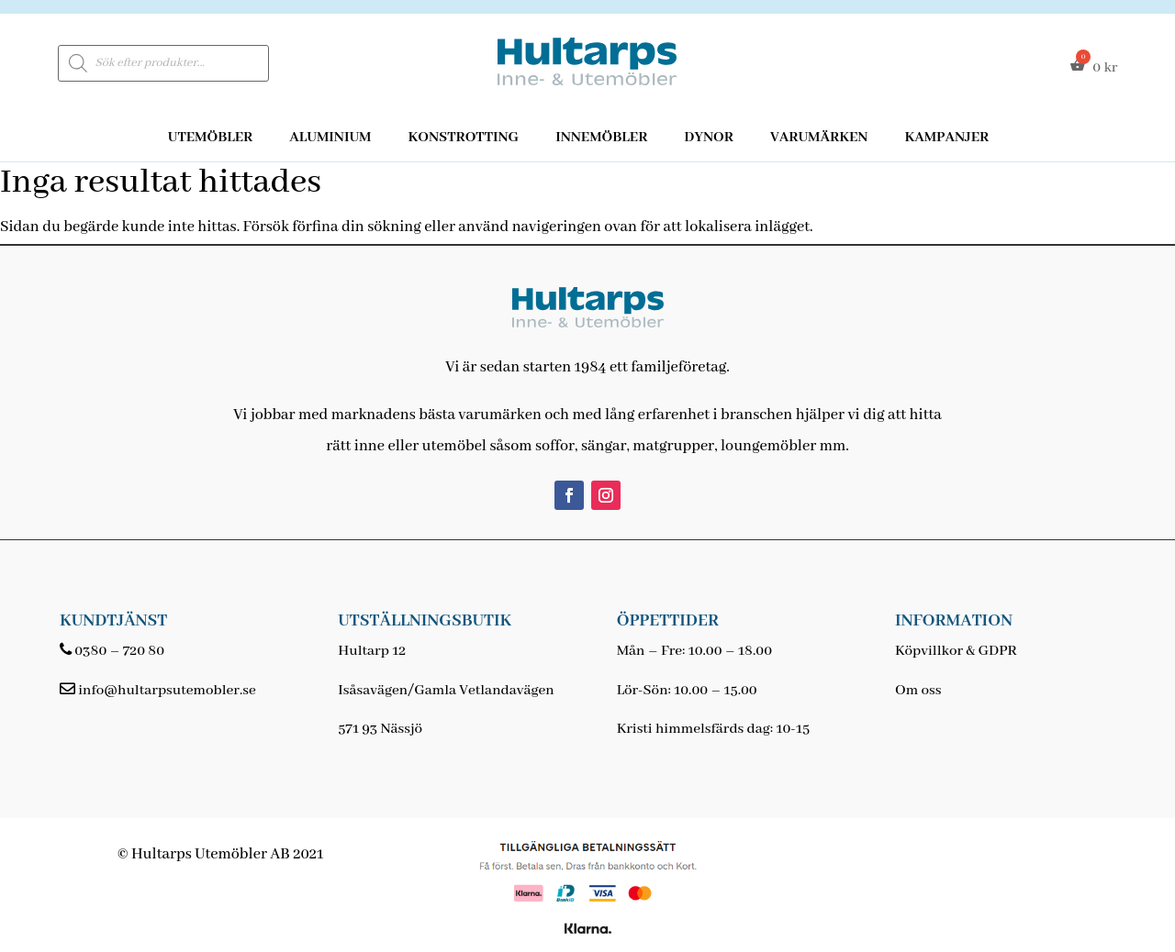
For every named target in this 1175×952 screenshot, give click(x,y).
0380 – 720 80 (119, 651)
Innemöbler (601, 137)
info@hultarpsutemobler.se (166, 690)
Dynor (708, 137)
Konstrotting (463, 137)
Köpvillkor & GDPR (956, 651)
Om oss (918, 690)
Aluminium (330, 137)
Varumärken (818, 137)
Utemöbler (210, 137)
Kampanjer (946, 137)
